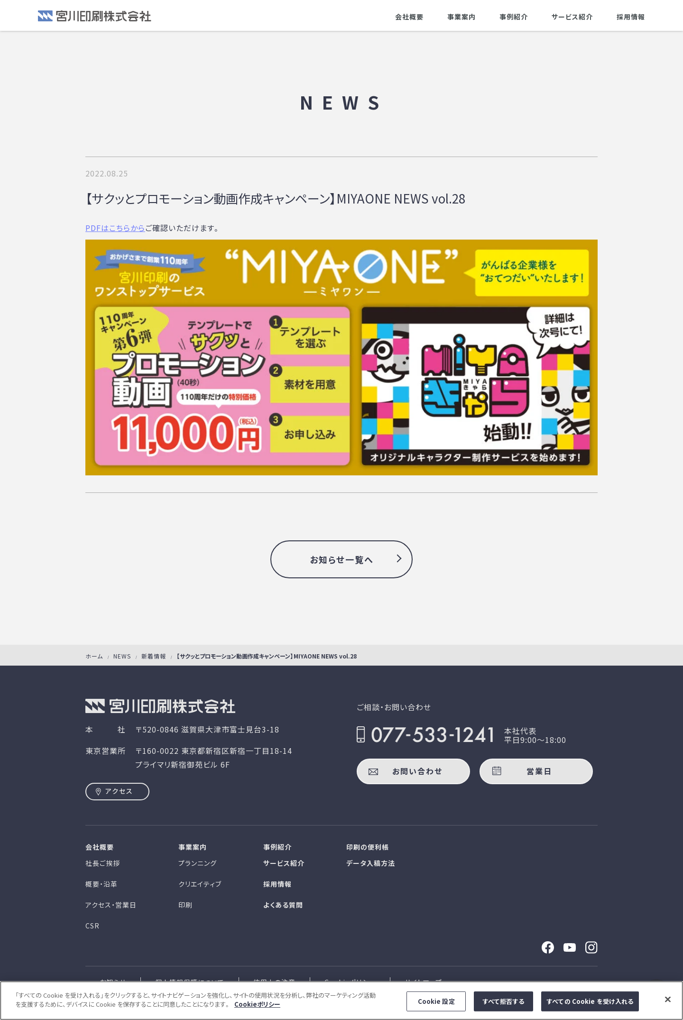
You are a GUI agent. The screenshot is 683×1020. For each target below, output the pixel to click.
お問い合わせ (417, 771)
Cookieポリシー (350, 982)
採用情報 (631, 16)
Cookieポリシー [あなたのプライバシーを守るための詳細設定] (257, 1007)
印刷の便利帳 (367, 847)
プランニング (197, 863)
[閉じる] (667, 1002)
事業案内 (461, 16)
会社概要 (409, 16)
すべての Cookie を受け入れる (590, 1004)
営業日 (539, 771)
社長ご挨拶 (102, 863)
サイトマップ (423, 982)
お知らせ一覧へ (342, 559)
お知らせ (113, 982)
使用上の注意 (274, 982)
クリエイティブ (200, 884)
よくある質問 (283, 904)
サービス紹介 (572, 16)
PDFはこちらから (115, 227)
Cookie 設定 (436, 1004)
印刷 (185, 904)
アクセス (119, 791)
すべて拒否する (503, 1004)
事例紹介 (513, 16)
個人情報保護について (189, 982)
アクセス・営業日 (111, 904)
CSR (92, 925)
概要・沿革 (101, 884)
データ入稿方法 (370, 863)
